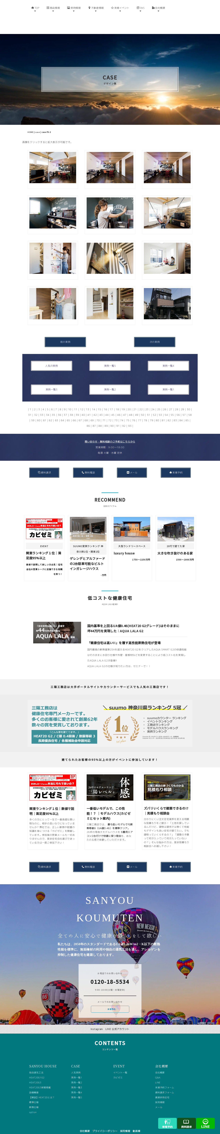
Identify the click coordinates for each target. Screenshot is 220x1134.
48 (130, 409)
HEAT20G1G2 (37, 1072)
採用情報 (160, 1096)
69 (92, 414)
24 (153, 403)
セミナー (138, 660)
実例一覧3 (52, 384)
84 (181, 414)
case (37, 126)
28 (176, 403)
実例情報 (74, 20)
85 (187, 414)
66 (74, 414)
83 (175, 414)
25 (159, 403)
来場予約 (176, 467)
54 (166, 409)
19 (123, 403)
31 (29, 409)
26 (164, 403)
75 (127, 414)
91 (118, 420)
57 (184, 409)
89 (106, 420)
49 (136, 409)
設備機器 (34, 1086)
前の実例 (65, 336)
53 (160, 409)
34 (47, 409)
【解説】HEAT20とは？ (42, 1091)
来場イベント (120, 20)
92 (123, 420)
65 (68, 414)
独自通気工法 (36, 1067)
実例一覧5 (110, 360)
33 (41, 409)
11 (75, 403)
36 (59, 409)
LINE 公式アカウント (117, 1023)
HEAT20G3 (35, 1077)
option (32, 1106)
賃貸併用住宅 (162, 1091)
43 (101, 409)
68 (86, 414)
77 (139, 414)
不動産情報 (96, 20)
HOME (31, 126)
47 (124, 409)
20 (129, 403)
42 (95, 409)
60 (38, 414)
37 (65, 409)
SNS (141, 20)
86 (88, 420)
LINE (158, 1077)
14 (93, 403)
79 (151, 414)
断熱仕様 (34, 1101)
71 (104, 414)
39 (77, 409)
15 (99, 403)
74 (121, 414)
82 (169, 414)
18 (117, 403)
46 (118, 409)
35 (53, 409)
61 (44, 414)
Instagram (97, 1023)
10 (70, 403)
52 (154, 409)
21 (135, 403)
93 (129, 420)
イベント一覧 (120, 1067)
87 (94, 420)
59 (33, 414)
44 (107, 409)
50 (142, 409)
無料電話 (88, 467)
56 (178, 409)
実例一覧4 (168, 360)
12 (81, 403)
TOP (35, 20)
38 (71, 409)
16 (105, 403)
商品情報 (53, 20)
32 (35, 409)
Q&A (157, 1072)
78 (145, 414)
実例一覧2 (110, 384)
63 (56, 414)
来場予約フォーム (164, 1082)
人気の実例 (51, 360)
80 (157, 414)
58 (190, 409)
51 (148, 409)
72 (110, 414)
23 (147, 403)
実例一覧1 (168, 384)
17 (111, 403)
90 (112, 420)
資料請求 (44, 467)
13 (87, 403)
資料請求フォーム (164, 1086)
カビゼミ (118, 1072)
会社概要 (158, 20)
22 (141, 403)
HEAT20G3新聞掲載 (40, 1082)
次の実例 (155, 336)
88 (100, 420)
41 (89, 409)
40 (83, 409)
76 (133, 414)
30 (188, 403)
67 (80, 414)
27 (170, 403)
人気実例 (76, 1067)
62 (50, 414)
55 (172, 409)
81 (163, 414)
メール (132, 467)
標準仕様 (34, 1096)
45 (113, 409)
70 (98, 414)
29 (182, 403)
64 (62, 414)
